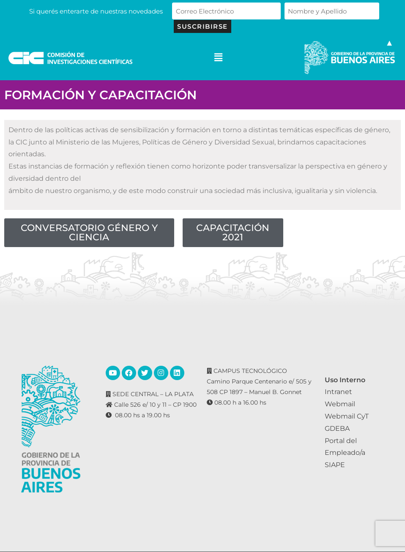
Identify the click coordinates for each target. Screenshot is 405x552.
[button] (218, 58)
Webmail (340, 404)
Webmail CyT (347, 416)
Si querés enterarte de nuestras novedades (99, 11)
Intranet (338, 392)
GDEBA (337, 428)
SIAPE (335, 465)
